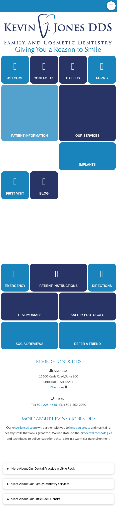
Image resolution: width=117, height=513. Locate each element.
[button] (111, 5)
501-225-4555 (47, 404)
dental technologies (98, 433)
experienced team (24, 427)
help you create (79, 427)
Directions (57, 387)
